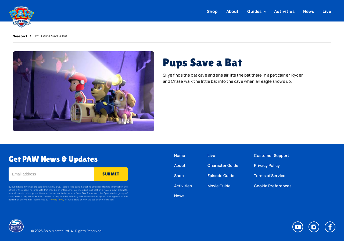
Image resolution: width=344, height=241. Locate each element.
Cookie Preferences (273, 185)
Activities (284, 11)
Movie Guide (219, 185)
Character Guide (222, 165)
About (232, 11)
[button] (258, 11)
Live (326, 11)
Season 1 (20, 36)
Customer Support (271, 155)
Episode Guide (220, 175)
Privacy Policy (57, 199)
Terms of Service (269, 175)
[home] (22, 15)
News (308, 11)
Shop (212, 11)
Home (179, 155)
